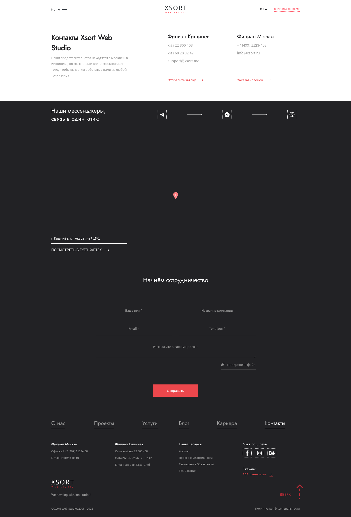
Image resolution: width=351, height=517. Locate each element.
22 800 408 (180, 45)
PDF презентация (258, 474)
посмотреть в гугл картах (80, 249)
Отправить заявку (185, 80)
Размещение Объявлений (196, 464)
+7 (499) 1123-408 (252, 45)
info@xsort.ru (248, 53)
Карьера (227, 423)
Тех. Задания (187, 471)
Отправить (175, 390)
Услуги (150, 423)
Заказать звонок (254, 80)
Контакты (275, 423)
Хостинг (184, 451)
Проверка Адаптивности (196, 458)
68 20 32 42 (181, 53)
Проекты (104, 423)
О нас (58, 423)
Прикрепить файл (238, 364)
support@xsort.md (287, 9)
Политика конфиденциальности (277, 508)
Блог (184, 423)
